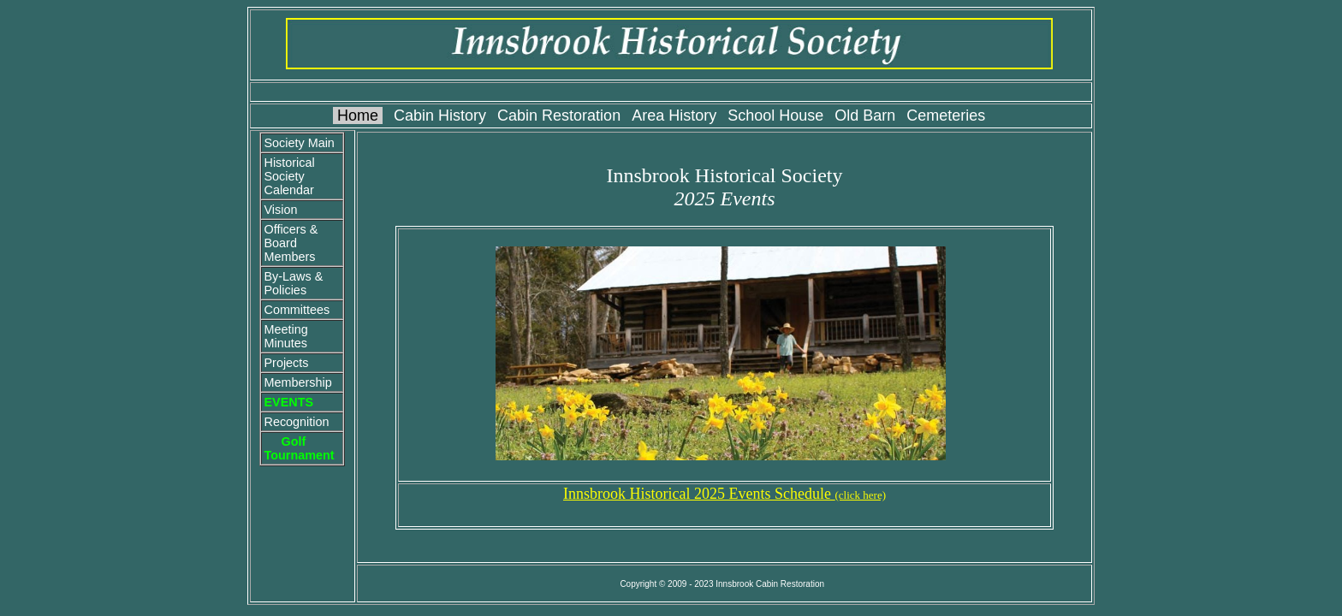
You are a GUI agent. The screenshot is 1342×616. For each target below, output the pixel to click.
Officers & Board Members (291, 243)
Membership (297, 382)
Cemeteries (945, 115)
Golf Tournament (299, 448)
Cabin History (440, 115)
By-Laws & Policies (293, 283)
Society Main (299, 143)
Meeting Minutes (285, 336)
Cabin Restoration (559, 115)
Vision (280, 209)
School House (775, 115)
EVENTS (288, 402)
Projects (286, 363)
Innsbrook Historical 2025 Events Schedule (724, 493)
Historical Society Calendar (289, 176)
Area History (674, 115)
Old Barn (864, 115)
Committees (297, 310)
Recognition (296, 422)
